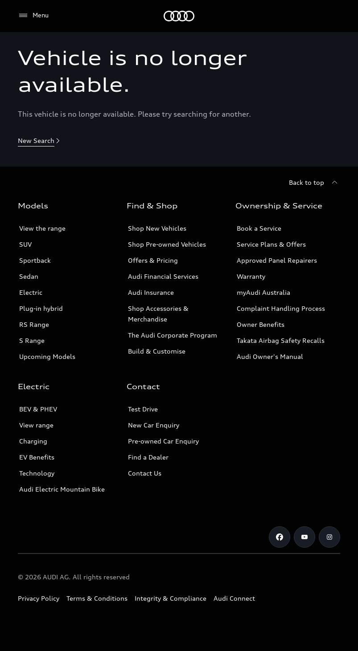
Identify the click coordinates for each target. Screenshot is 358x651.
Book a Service (259, 228)
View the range (42, 228)
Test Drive (143, 409)
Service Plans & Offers (271, 244)
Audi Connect (234, 598)
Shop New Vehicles (157, 228)
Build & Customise (156, 351)
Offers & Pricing (153, 260)
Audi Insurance (151, 292)
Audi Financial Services (163, 276)
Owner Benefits (260, 324)
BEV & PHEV (38, 409)
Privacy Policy (38, 598)
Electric (30, 292)
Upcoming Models (47, 356)
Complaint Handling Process (281, 308)
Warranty (251, 276)
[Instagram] (329, 537)
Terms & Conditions (97, 598)
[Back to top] (314, 182)
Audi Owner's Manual (270, 356)
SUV (25, 244)
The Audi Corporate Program (172, 335)
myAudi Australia (263, 292)
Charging (33, 441)
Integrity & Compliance (170, 598)
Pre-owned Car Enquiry (163, 441)
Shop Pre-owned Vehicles (167, 244)
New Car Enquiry (153, 425)
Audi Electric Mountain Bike (62, 489)
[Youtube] (304, 537)
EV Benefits (36, 457)
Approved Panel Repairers (277, 260)
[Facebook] (279, 537)
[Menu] (179, 16)
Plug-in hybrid (41, 308)
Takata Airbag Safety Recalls (281, 340)
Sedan (28, 276)
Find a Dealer (148, 457)
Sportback (35, 260)
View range (36, 425)
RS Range (34, 324)
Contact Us (144, 473)
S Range (32, 340)
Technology (36, 473)
